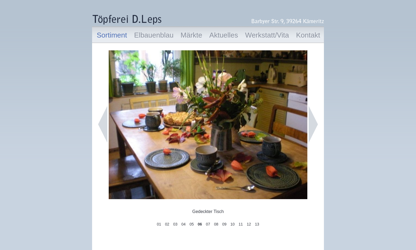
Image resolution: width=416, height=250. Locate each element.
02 (167, 224)
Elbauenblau (154, 35)
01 (159, 224)
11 (241, 224)
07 (208, 224)
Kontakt (308, 35)
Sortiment (112, 35)
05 (192, 224)
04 (183, 224)
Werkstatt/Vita (267, 35)
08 (216, 224)
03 (175, 224)
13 (257, 224)
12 (249, 224)
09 (224, 224)
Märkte (191, 35)
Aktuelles (223, 35)
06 (200, 224)
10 (232, 224)
